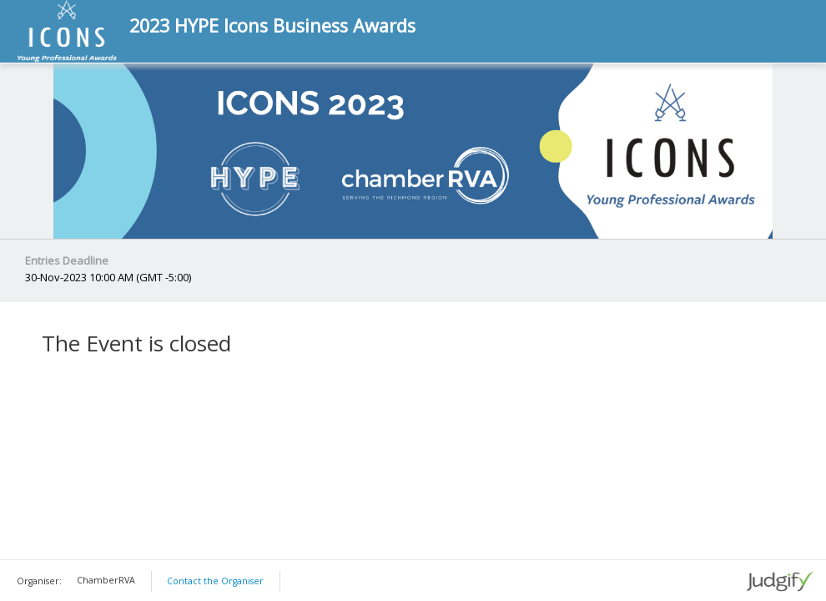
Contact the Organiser (215, 581)
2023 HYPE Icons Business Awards (272, 26)
